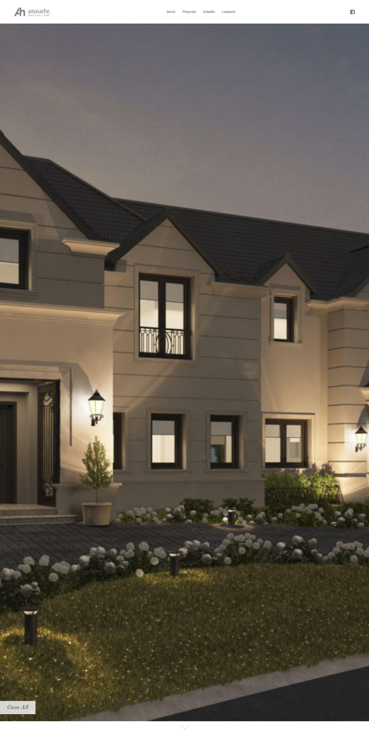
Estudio (209, 11)
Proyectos (189, 11)
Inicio (171, 11)
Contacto (228, 11)
